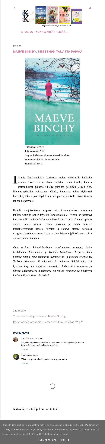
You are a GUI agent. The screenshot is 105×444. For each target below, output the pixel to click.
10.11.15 (35, 355)
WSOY (79, 322)
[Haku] (90, 7)
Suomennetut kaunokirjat (58, 322)
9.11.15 (40, 339)
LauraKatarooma (29, 338)
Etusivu (27, 31)
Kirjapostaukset (37, 316)
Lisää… (62, 31)
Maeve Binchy (56, 316)
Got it (64, 440)
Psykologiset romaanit (27, 322)
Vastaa (24, 349)
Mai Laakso (26, 355)
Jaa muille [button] (19, 310)
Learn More (47, 440)
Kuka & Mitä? (45, 31)
